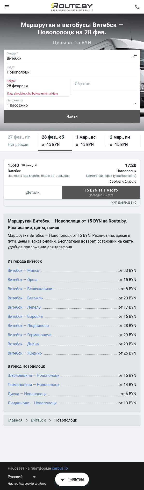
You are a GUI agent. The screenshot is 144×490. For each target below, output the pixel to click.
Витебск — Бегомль (25, 298)
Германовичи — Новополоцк (33, 384)
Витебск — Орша (22, 279)
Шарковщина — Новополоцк (33, 375)
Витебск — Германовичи (29, 335)
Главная (15, 420)
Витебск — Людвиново (28, 325)
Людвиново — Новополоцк (32, 403)
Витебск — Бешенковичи (30, 289)
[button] (21, 141)
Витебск (38, 420)
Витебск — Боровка (25, 316)
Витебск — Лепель (24, 307)
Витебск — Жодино (25, 353)
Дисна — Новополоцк (27, 394)
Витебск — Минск (23, 270)
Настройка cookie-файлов (27, 483)
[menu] (7, 7)
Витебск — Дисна (23, 344)
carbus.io (60, 468)
